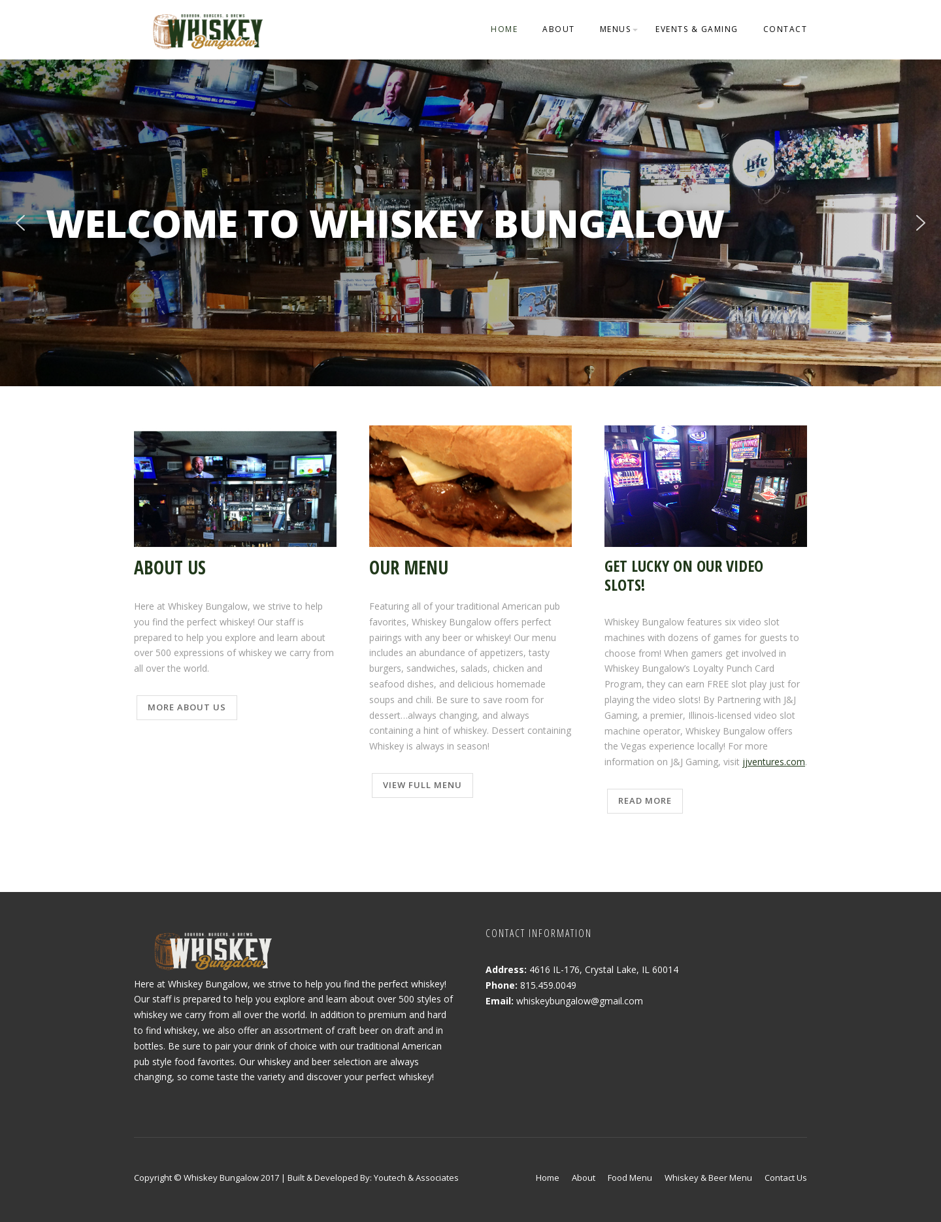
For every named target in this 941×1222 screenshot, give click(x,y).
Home (504, 29)
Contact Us (786, 1177)
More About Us (187, 707)
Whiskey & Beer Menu (708, 1177)
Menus (615, 29)
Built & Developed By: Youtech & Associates (373, 1177)
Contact (785, 29)
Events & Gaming (696, 29)
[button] (20, 222)
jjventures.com (773, 761)
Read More (645, 800)
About (558, 29)
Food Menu (630, 1177)
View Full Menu (422, 785)
